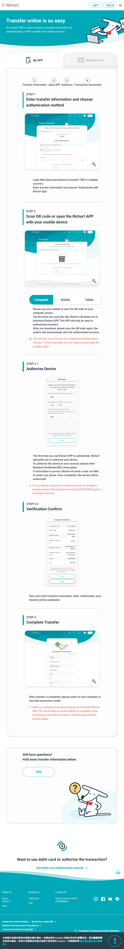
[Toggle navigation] (120, 5)
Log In (95, 5)
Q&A (31, 902)
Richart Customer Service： (67, 900)
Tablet (89, 300)
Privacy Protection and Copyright (17, 929)
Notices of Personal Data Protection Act (20, 925)
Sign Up (110, 5)
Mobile (65, 300)
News (4, 905)
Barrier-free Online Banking (15, 921)
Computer (41, 300)
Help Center (34, 898)
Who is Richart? (5, 900)
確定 (115, 940)
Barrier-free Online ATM (42, 921)
